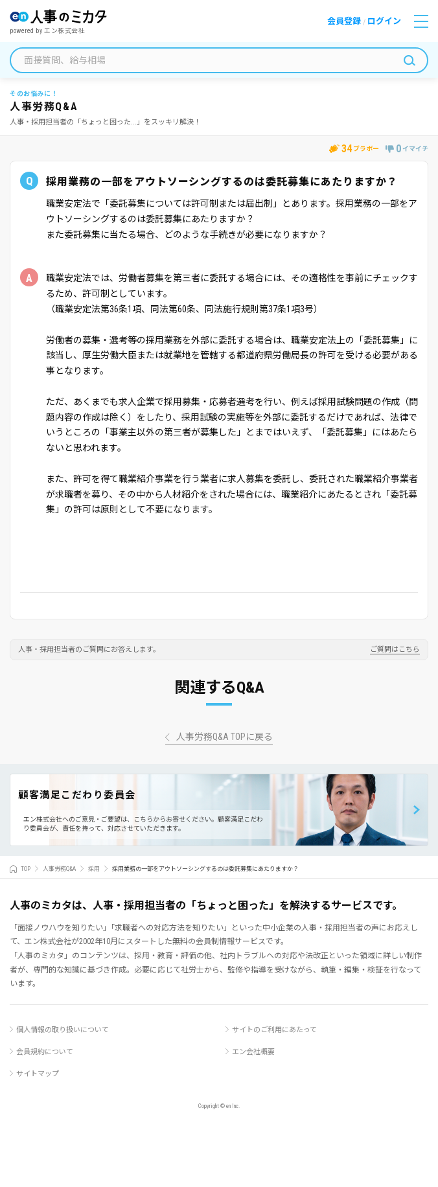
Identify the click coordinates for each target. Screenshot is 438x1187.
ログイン (384, 21)
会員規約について (44, 1052)
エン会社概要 (253, 1052)
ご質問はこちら (395, 650)
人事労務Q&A (59, 869)
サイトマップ (37, 1074)
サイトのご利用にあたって (274, 1030)
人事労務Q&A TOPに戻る (224, 737)
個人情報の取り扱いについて (62, 1030)
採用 (94, 869)
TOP (25, 869)
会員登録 (344, 21)
